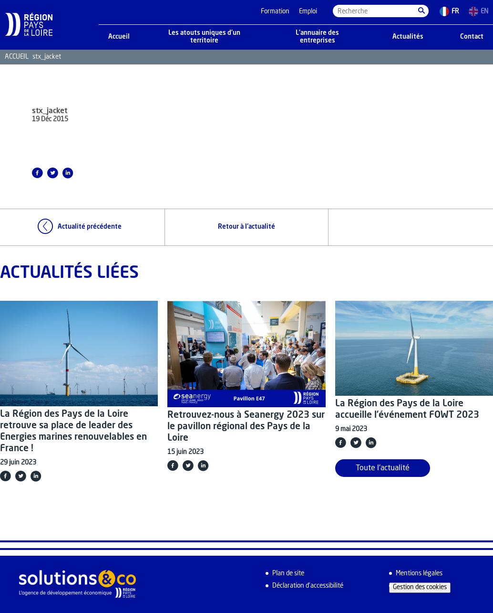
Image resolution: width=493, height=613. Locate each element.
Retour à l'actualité (246, 227)
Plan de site (288, 574)
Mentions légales (419, 574)
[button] (421, 11)
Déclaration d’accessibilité (307, 586)
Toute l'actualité (383, 468)
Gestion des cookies (420, 587)
